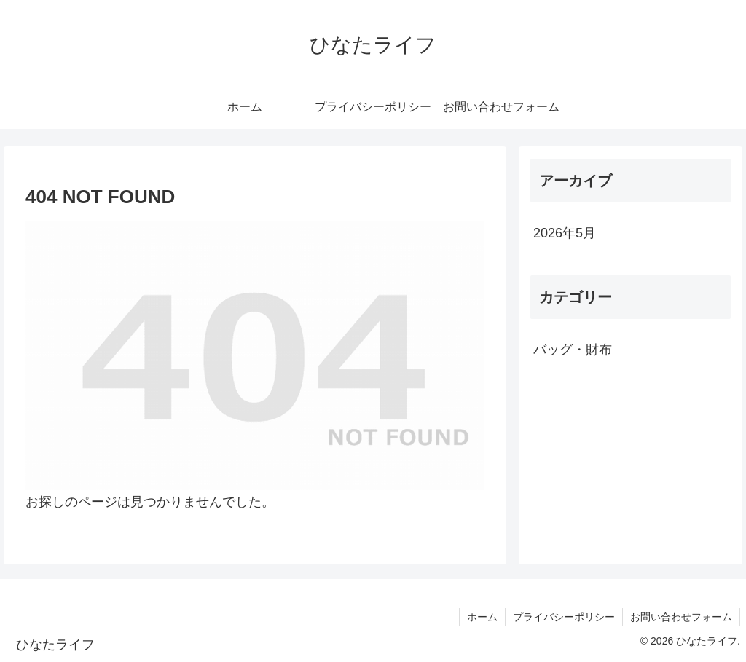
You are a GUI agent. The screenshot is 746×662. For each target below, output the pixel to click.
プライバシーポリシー (564, 617)
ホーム (482, 617)
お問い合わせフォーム (681, 617)
